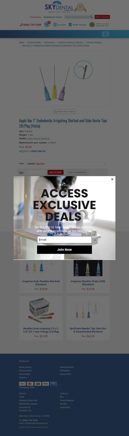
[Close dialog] (112, 179)
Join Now (64, 249)
